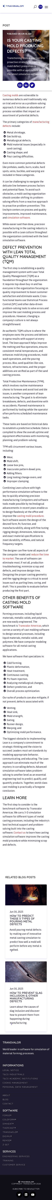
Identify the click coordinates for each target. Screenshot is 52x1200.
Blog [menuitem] (6, 1099)
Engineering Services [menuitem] (16, 1156)
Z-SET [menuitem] (6, 1144)
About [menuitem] (6, 1095)
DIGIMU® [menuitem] (7, 1136)
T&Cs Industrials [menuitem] (13, 1074)
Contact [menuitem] (8, 1103)
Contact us (20, 832)
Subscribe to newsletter (26, 1189)
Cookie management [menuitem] (15, 1083)
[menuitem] (26, 1090)
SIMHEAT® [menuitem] (8, 1124)
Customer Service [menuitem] (14, 1164)
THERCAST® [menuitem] (9, 1128)
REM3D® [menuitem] (7, 1140)
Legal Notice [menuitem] (11, 1070)
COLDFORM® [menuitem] (9, 1119)
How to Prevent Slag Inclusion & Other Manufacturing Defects (26, 997)
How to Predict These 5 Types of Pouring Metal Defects (22, 920)
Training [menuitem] (8, 1160)
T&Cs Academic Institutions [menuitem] (20, 1078)
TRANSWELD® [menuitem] (10, 1132)
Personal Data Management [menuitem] (20, 1087)
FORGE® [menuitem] (7, 1115)
